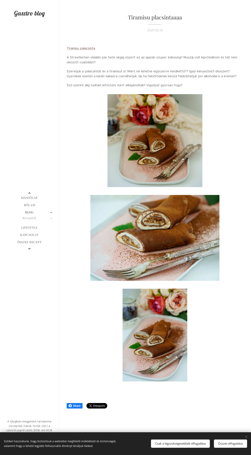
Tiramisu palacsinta (81, 48)
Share (75, 405)
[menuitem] (29, 198)
